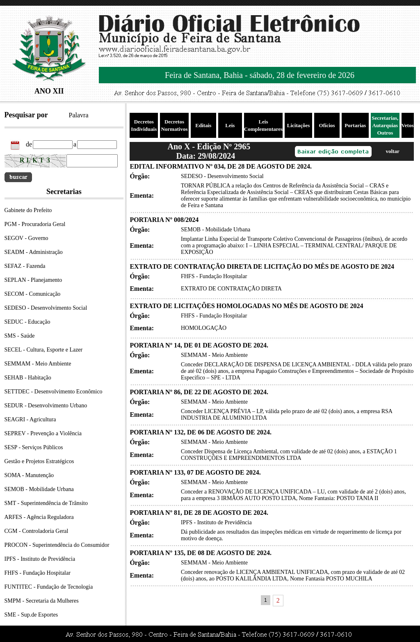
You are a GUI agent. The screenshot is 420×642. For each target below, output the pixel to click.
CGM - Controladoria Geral (36, 531)
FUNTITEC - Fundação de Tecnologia (49, 587)
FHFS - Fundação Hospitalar (38, 573)
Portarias (355, 125)
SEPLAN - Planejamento (33, 280)
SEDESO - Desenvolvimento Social (46, 308)
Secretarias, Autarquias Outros (385, 125)
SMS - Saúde (20, 336)
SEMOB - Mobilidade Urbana (39, 489)
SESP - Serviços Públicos (34, 447)
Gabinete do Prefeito (28, 210)
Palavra (79, 115)
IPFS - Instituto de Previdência (40, 559)
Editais (203, 125)
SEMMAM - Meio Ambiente (38, 364)
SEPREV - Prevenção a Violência (43, 433)
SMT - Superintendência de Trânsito (46, 503)
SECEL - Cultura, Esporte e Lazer (44, 350)
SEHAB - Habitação (28, 378)
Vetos (408, 125)
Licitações (298, 125)
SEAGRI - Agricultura (30, 419)
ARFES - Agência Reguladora (39, 517)
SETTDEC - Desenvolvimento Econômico (54, 391)
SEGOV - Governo (26, 238)
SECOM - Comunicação (33, 294)
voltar (392, 151)
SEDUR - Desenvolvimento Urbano (46, 405)
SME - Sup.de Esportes (31, 615)
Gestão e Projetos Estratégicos (39, 461)
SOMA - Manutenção (29, 475)
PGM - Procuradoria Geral (35, 224)
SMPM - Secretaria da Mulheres (42, 601)
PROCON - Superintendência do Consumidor (57, 545)
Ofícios (327, 125)
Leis (230, 125)
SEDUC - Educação (27, 322)
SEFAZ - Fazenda (25, 266)
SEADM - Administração (34, 252)
